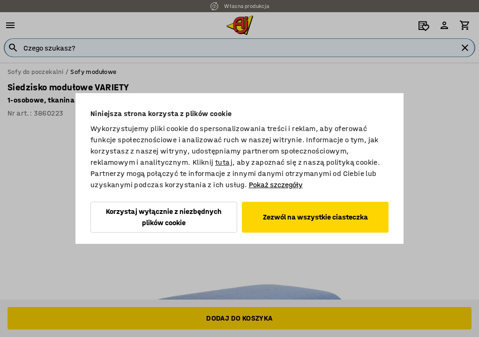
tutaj (223, 162)
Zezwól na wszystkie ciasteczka (315, 216)
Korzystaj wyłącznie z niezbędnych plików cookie (164, 217)
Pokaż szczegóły (276, 184)
